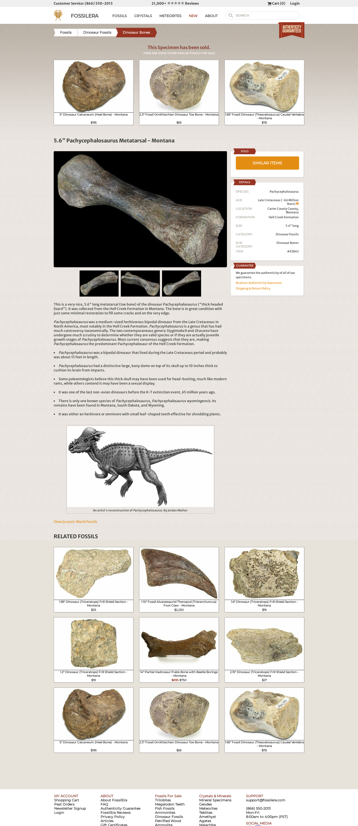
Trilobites (163, 800)
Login (295, 3)
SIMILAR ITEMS (267, 163)
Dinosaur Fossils (287, 234)
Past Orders (64, 804)
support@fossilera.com (265, 800)
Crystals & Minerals (215, 796)
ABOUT (211, 16)
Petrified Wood (168, 821)
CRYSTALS (143, 16)
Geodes (205, 804)
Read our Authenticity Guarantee (259, 283)
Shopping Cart (66, 800)
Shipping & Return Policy (253, 288)
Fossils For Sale (168, 796)
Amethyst (207, 817)
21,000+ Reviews (175, 3)
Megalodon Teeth (169, 804)
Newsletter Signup (70, 808)
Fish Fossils (164, 808)
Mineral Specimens (215, 800)
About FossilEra (114, 800)
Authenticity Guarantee (120, 808)
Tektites (205, 812)
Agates (205, 821)
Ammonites (165, 812)
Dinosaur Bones (287, 243)
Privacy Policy (113, 817)
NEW (193, 16)
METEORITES (170, 16)
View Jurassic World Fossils (75, 521)
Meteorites (208, 808)
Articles (107, 821)
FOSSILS (119, 16)
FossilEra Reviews (116, 812)
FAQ (104, 804)
